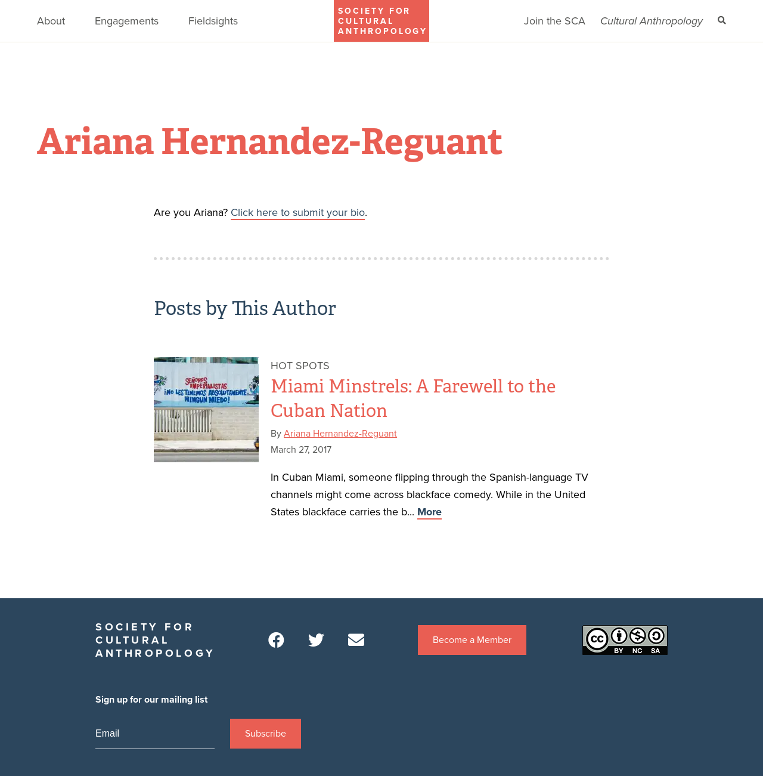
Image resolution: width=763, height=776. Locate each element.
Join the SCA (554, 20)
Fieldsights (213, 20)
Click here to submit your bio (298, 212)
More (429, 511)
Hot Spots (300, 365)
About (51, 20)
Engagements (127, 20)
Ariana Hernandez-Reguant (340, 434)
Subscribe (265, 734)
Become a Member (472, 640)
